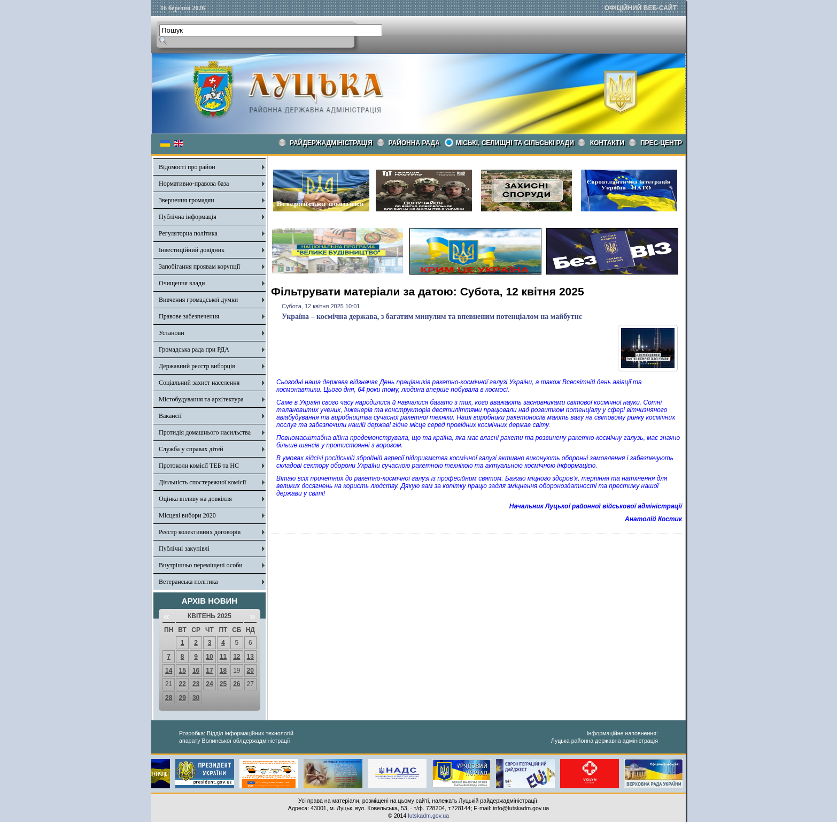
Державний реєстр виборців (197, 366)
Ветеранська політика (188, 581)
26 (236, 684)
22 (182, 684)
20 (250, 670)
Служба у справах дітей (191, 449)
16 (195, 670)
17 (209, 670)
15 (182, 670)
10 (209, 656)
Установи (171, 333)
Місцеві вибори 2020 (187, 515)
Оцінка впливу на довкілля (195, 499)
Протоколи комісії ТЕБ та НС (199, 465)
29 (182, 698)
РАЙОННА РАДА (414, 143)
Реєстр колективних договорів (200, 532)
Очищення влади (182, 283)
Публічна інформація (187, 216)
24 (209, 684)
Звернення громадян (186, 200)
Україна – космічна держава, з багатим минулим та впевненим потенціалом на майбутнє (432, 317)
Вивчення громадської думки (198, 299)
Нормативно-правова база (194, 183)
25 (223, 684)
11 (223, 656)
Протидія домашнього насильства (205, 432)
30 (195, 698)
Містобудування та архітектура (201, 399)
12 (236, 656)
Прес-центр (661, 143)
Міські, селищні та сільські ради (515, 143)
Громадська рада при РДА (194, 349)
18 (223, 670)
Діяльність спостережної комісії (202, 482)
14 (168, 670)
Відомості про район (187, 167)
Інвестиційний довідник (191, 250)
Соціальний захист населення (199, 382)
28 (168, 698)
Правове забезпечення (189, 316)
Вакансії (170, 416)
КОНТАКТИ (607, 143)
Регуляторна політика (188, 233)
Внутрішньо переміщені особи (201, 565)
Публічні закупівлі (184, 548)
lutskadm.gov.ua (428, 815)
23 (195, 684)
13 (250, 656)
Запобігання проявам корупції (199, 266)
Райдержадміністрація (331, 143)
